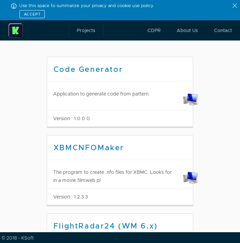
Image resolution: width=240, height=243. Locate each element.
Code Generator (88, 69)
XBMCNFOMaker (89, 147)
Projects (86, 30)
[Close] (235, 6)
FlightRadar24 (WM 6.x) (106, 226)
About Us (187, 30)
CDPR (154, 30)
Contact (223, 30)
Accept (32, 14)
